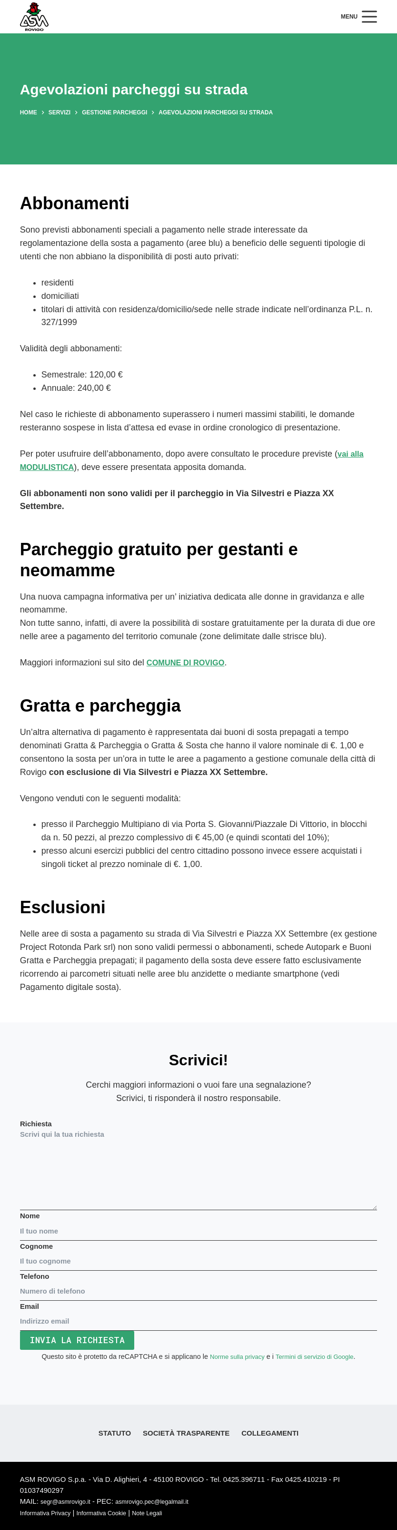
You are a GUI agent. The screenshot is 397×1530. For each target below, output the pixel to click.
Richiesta (198, 1165)
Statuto (115, 1433)
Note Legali (170, 1513)
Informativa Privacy (50, 1513)
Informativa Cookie (116, 1513)
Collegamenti (269, 1433)
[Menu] (359, 16)
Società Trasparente (186, 1433)
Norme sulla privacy (233, 1357)
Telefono (198, 1283)
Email (198, 1313)
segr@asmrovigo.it (70, 1502)
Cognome (198, 1253)
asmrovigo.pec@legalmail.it (169, 1502)
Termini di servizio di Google (317, 1357)
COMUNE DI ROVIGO (189, 662)
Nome (198, 1223)
